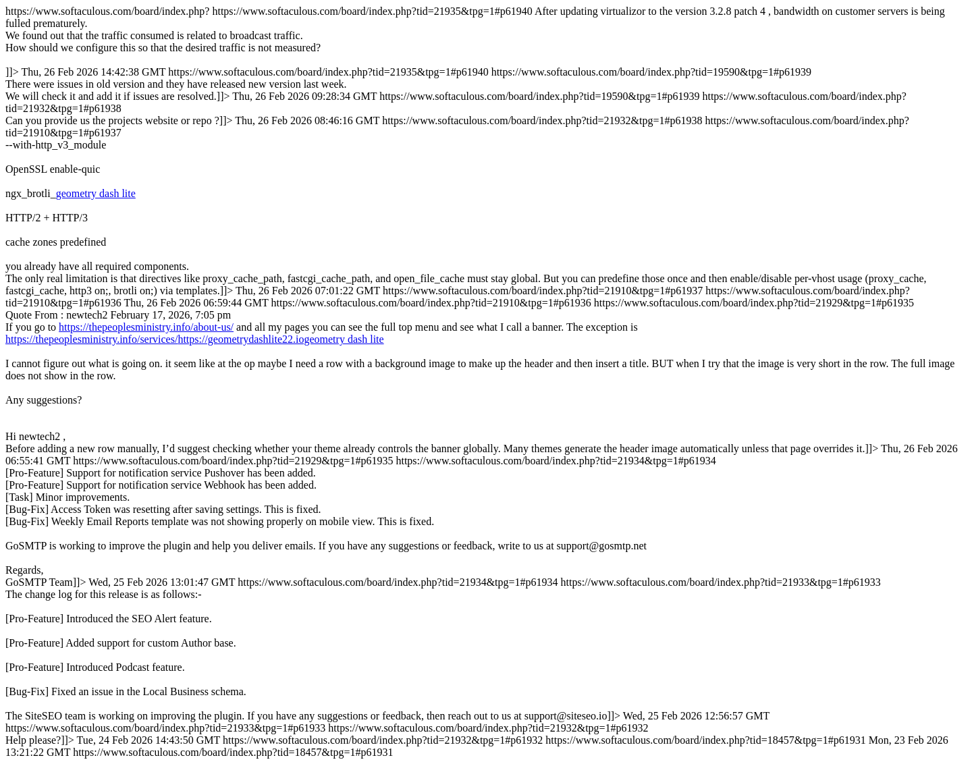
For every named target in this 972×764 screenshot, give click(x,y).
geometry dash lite (96, 193)
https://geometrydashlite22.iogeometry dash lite (280, 339)
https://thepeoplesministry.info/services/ (91, 339)
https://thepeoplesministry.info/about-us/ (146, 327)
